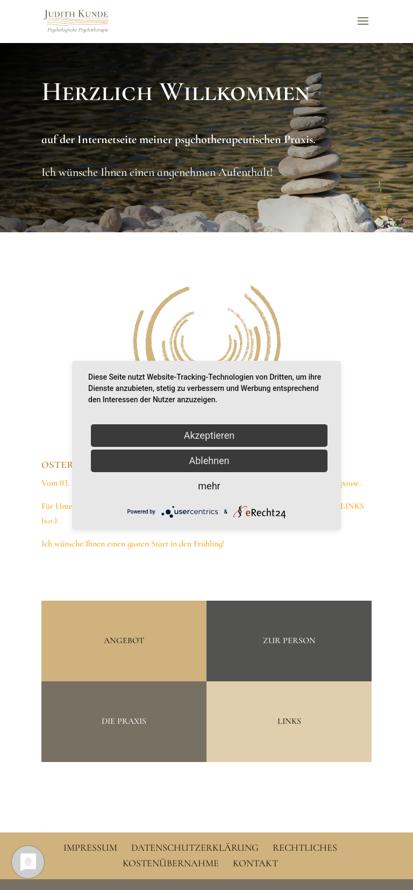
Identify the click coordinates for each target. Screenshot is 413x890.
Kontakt (255, 863)
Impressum (90, 847)
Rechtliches (305, 847)
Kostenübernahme (171, 863)
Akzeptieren (209, 434)
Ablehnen (209, 460)
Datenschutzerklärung (195, 847)
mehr (209, 485)
